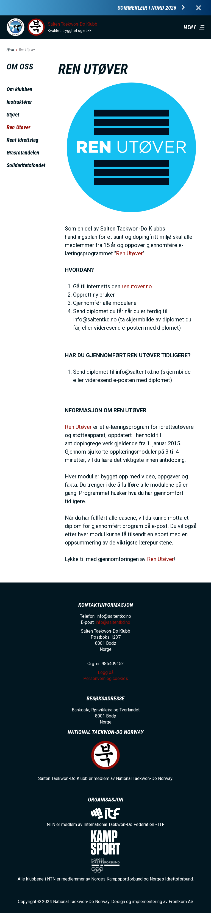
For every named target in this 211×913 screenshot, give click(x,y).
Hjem (10, 50)
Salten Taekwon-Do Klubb (72, 24)
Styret (13, 114)
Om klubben (19, 89)
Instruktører (19, 102)
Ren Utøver (18, 127)
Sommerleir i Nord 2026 (147, 8)
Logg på (105, 672)
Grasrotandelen (23, 152)
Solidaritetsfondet (26, 165)
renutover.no (137, 286)
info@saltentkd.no (113, 622)
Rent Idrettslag (22, 140)
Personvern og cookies (105, 678)
